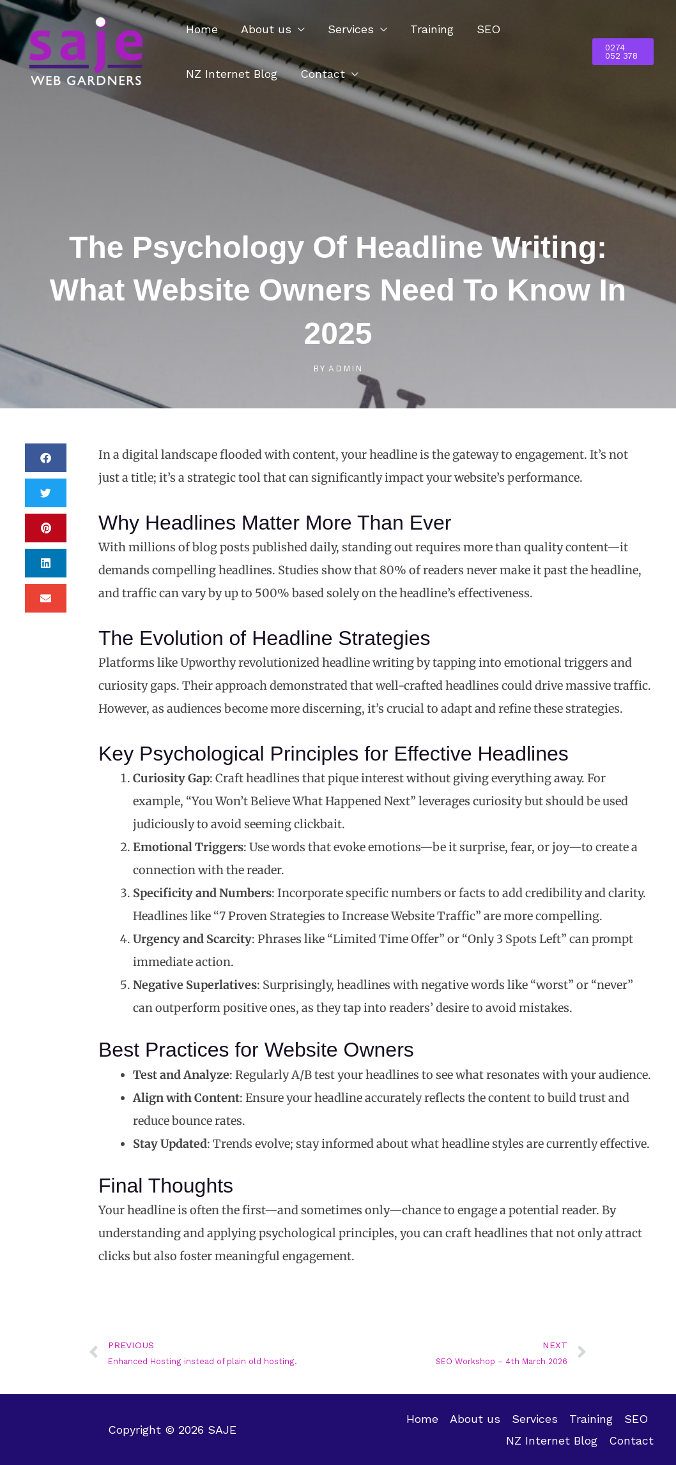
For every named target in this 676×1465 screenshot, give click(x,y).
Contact (322, 73)
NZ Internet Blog (231, 73)
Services (351, 29)
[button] (623, 51)
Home (202, 29)
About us (266, 29)
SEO (488, 29)
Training (432, 29)
